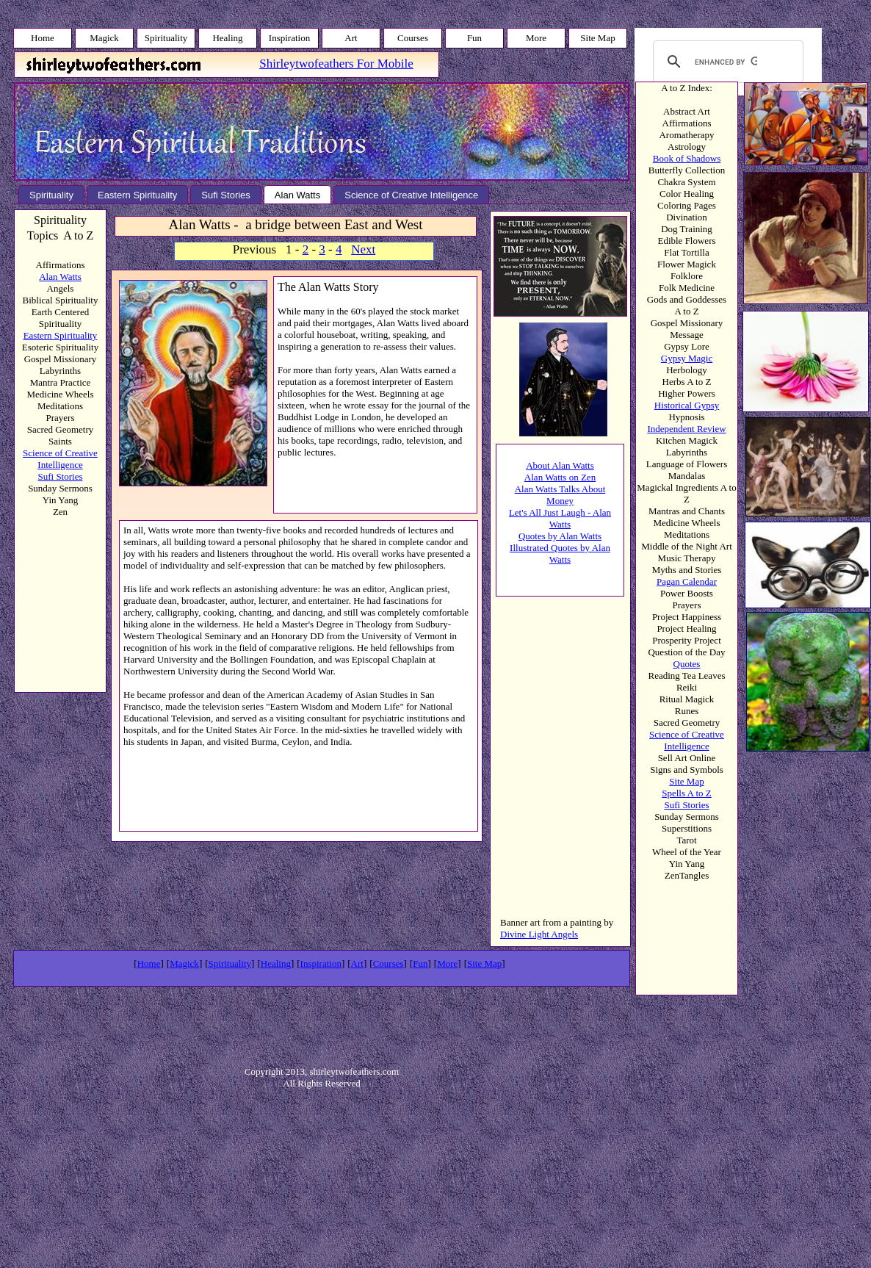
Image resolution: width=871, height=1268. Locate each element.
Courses (388, 963)
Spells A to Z (687, 793)
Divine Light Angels (539, 934)
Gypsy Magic (686, 358)
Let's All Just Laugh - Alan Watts (560, 518)
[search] (726, 62)
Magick (184, 963)
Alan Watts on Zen (560, 477)
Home (149, 963)
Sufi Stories (686, 804)
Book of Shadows (686, 158)
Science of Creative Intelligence (686, 740)
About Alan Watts (560, 465)
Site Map (686, 781)
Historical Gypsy (686, 405)
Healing (276, 963)
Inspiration (320, 963)
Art (357, 963)
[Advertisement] (546, 823)
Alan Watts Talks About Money (560, 494)
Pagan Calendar (687, 581)
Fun (420, 963)
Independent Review (686, 428)
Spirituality (230, 963)
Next (363, 249)
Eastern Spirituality (61, 335)
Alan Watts (60, 276)
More (447, 963)
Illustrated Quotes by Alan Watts (560, 553)
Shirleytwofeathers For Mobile (336, 64)
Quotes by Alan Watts (559, 535)
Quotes (687, 663)
